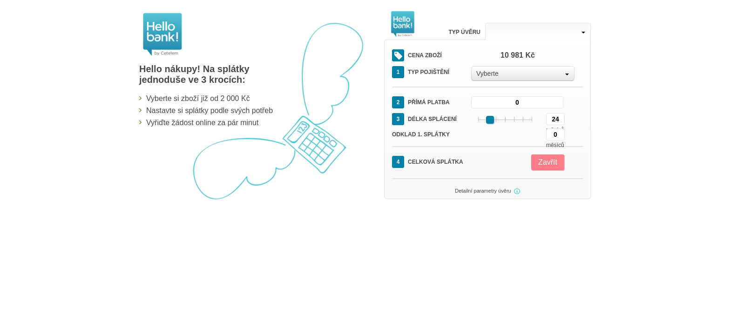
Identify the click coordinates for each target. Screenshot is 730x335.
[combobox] (538, 31)
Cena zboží (417, 55)
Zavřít (547, 162)
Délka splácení (424, 119)
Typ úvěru (464, 32)
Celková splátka (427, 162)
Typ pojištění (420, 72)
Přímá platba (421, 102)
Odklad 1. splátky (421, 134)
